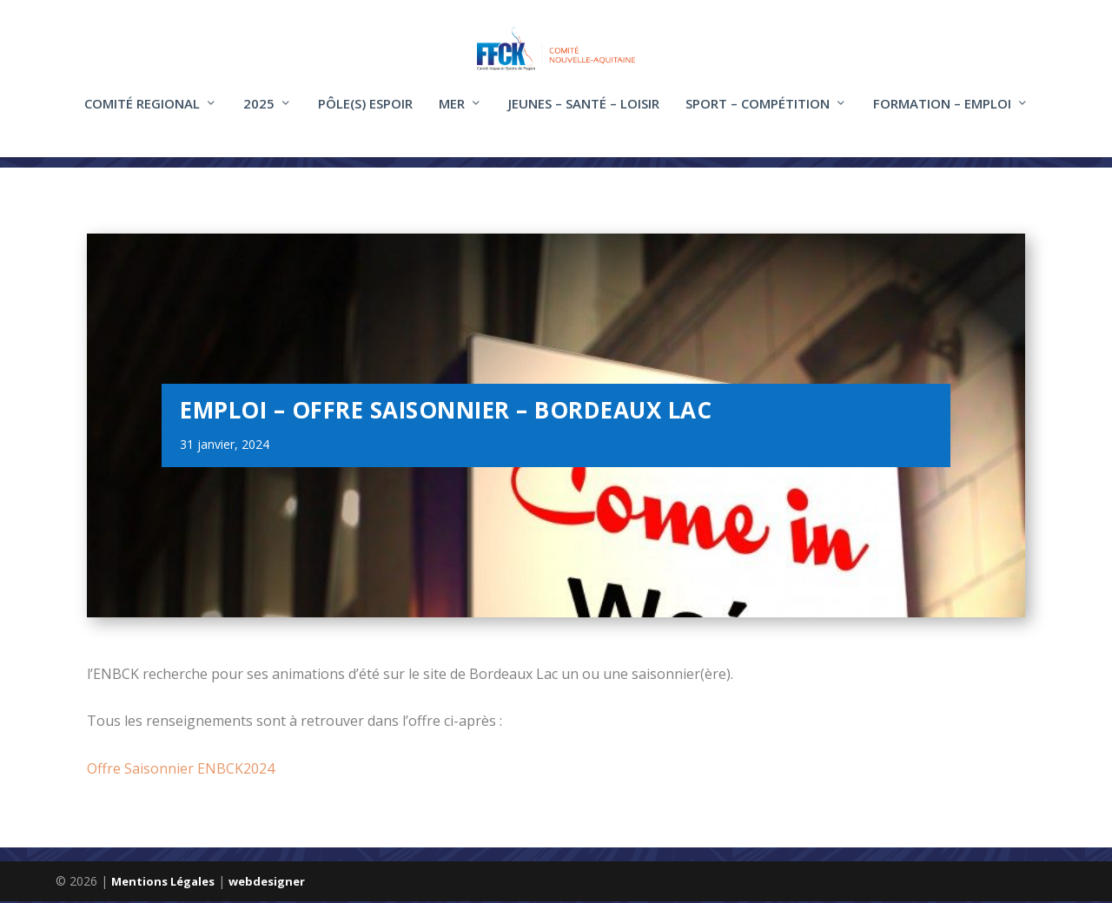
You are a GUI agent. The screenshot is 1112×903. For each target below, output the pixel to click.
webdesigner (266, 883)
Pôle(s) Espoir (365, 115)
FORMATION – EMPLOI (942, 115)
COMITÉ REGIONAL (142, 115)
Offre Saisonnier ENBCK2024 (181, 769)
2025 (259, 115)
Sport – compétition (757, 115)
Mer (452, 115)
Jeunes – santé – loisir (583, 115)
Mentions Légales (163, 883)
